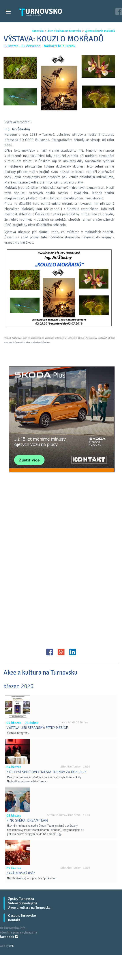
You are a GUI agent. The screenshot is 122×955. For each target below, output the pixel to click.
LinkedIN (72, 652)
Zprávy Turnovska (21, 899)
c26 (11, 946)
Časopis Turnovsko (22, 915)
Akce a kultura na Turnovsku (29, 907)
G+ (61, 652)
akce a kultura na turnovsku (64, 31)
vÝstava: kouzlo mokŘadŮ (100, 31)
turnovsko (38, 31)
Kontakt (14, 920)
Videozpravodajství (22, 903)
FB (49, 652)
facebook (9, 937)
